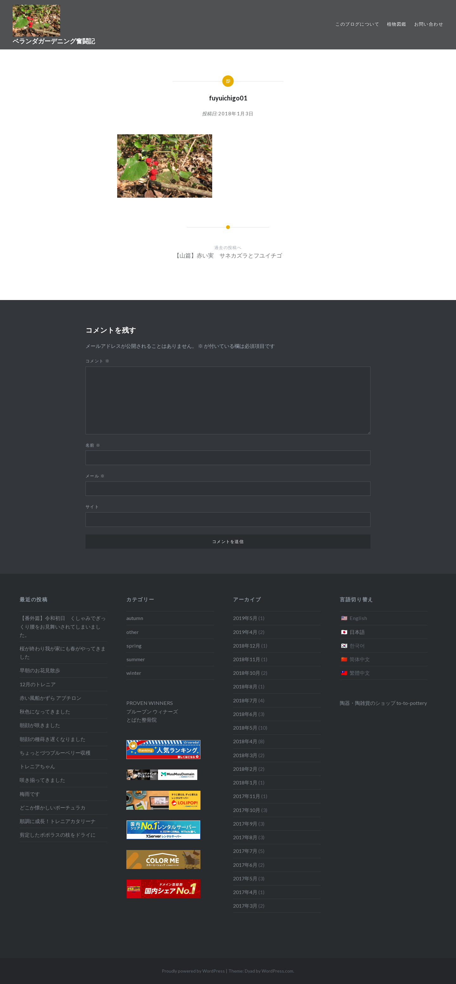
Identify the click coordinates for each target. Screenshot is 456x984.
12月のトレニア (38, 684)
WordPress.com (277, 971)
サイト (92, 506)
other (132, 632)
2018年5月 (245, 728)
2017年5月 (245, 878)
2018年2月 (245, 769)
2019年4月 (245, 632)
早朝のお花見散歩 (40, 670)
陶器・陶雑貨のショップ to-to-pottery (383, 703)
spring (134, 645)
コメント (98, 360)
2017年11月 (246, 796)
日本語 (357, 632)
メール (95, 475)
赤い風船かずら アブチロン (50, 698)
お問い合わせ (428, 24)
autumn (134, 618)
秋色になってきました (45, 711)
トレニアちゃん (37, 766)
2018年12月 (246, 645)
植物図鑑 (397, 24)
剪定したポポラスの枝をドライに (58, 835)
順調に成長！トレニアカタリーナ (58, 821)
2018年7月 (245, 700)
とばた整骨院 (141, 720)
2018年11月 (246, 659)
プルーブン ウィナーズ (152, 711)
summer (135, 659)
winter (133, 673)
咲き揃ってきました (42, 780)
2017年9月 (245, 824)
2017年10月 (246, 810)
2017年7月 (245, 851)
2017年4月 (245, 892)
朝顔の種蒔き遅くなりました (53, 739)
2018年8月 (245, 686)
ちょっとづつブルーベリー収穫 (55, 753)
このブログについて (357, 24)
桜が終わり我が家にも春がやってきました (63, 652)
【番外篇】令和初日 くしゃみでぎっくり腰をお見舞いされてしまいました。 (63, 626)
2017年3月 (245, 906)
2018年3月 (245, 755)
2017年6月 (245, 865)
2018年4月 (245, 741)
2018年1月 (245, 782)
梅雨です (30, 794)
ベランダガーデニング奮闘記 (54, 41)
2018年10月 (246, 673)
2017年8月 (245, 837)
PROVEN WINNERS (149, 703)
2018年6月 (245, 714)
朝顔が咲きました (40, 725)
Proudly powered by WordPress (193, 971)
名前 (93, 445)
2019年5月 (245, 618)
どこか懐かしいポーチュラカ (53, 807)
